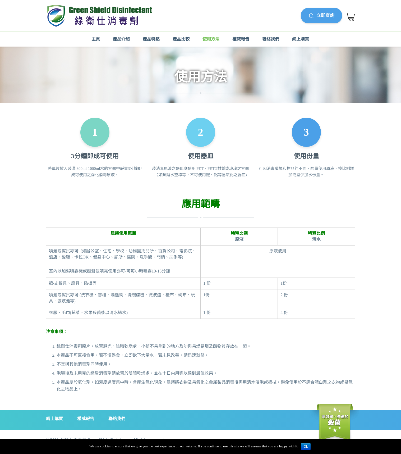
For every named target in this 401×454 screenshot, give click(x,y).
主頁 (95, 39)
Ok (306, 446)
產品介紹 (121, 39)
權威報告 (240, 39)
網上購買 (300, 39)
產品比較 (181, 39)
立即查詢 (322, 15)
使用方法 (210, 39)
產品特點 (151, 39)
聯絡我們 (270, 39)
